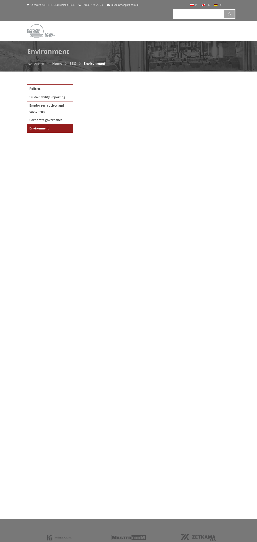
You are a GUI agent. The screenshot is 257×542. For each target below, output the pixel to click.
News (33, 514)
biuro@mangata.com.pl (201, 502)
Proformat (223, 533)
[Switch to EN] (206, 5)
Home (57, 63)
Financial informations (98, 490)
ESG (72, 63)
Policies (35, 88)
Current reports (93, 478)
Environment (39, 128)
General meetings (94, 502)
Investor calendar (94, 471)
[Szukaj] (229, 14)
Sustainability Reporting (47, 97)
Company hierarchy (96, 496)
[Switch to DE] (218, 5)
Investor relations (42, 496)
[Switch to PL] (194, 5)
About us (36, 490)
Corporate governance (45, 120)
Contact (35, 508)
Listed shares (143, 471)
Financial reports (94, 484)
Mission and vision (42, 502)
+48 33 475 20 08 (198, 490)
